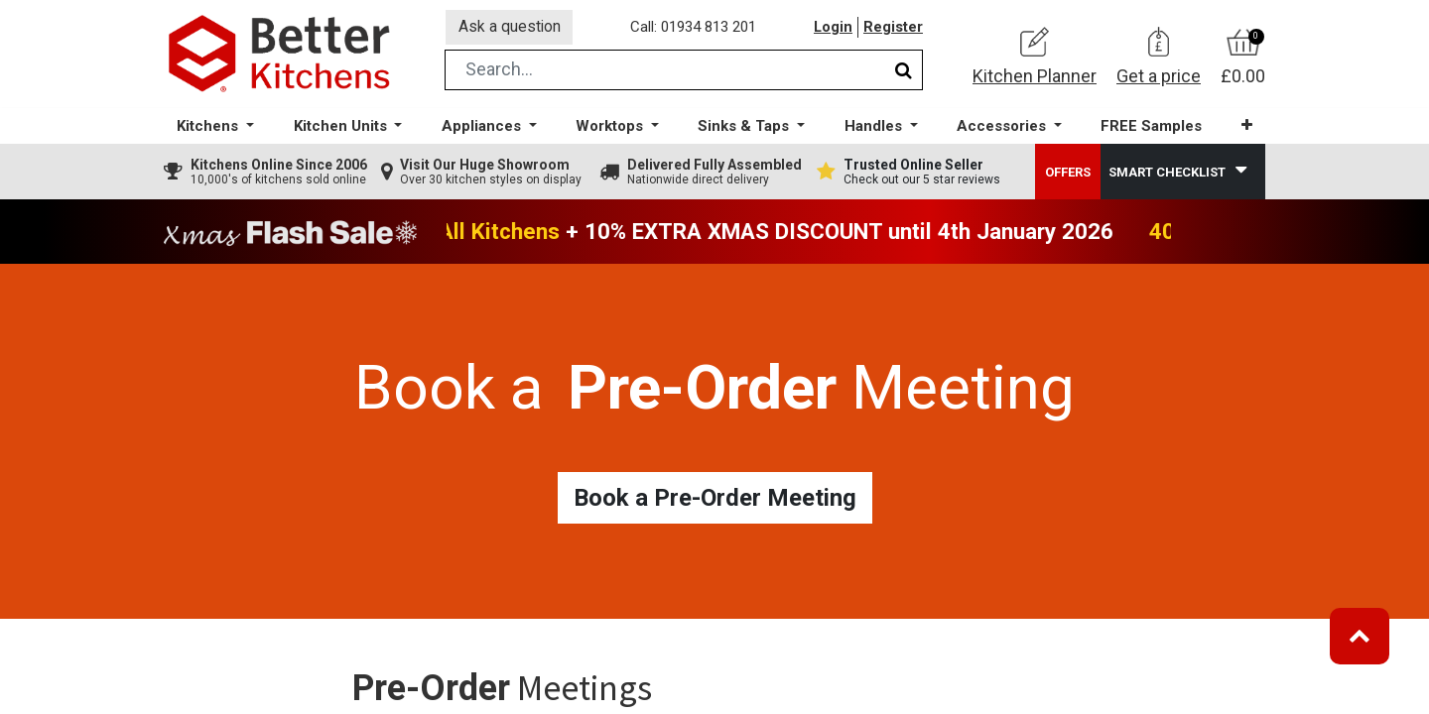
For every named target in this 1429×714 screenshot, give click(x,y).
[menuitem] (1150, 129)
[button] (1245, 128)
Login (832, 29)
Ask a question (510, 28)
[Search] (903, 73)
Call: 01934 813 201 (694, 29)
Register (893, 29)
